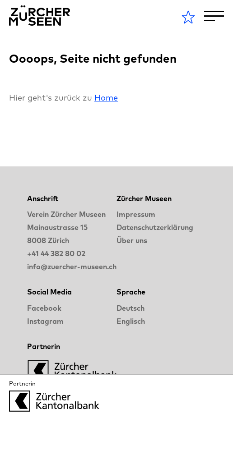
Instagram (45, 321)
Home (106, 97)
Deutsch (130, 308)
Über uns (131, 240)
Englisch (130, 321)
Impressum (135, 214)
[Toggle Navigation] (214, 16)
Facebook (44, 308)
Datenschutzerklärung (154, 227)
